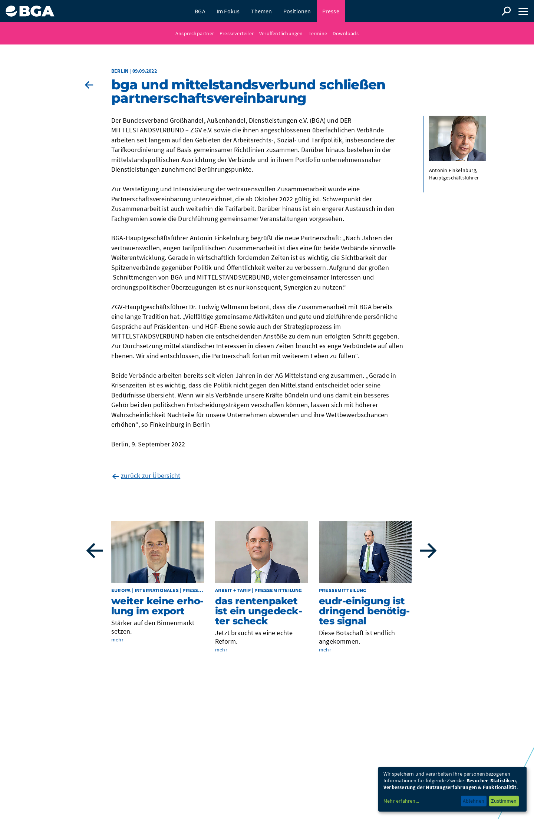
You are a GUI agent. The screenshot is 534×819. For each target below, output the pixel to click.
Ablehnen (473, 800)
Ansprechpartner (194, 33)
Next (428, 550)
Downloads (346, 33)
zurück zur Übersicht (150, 475)
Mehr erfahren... (401, 800)
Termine (318, 33)
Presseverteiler (237, 33)
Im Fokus (228, 11)
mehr (117, 639)
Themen (261, 11)
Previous (94, 550)
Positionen (297, 11)
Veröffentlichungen (281, 33)
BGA (200, 11)
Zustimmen (504, 800)
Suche (506, 11)
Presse (330, 11)
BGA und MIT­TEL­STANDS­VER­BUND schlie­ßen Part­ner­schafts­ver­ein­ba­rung (248, 91)
